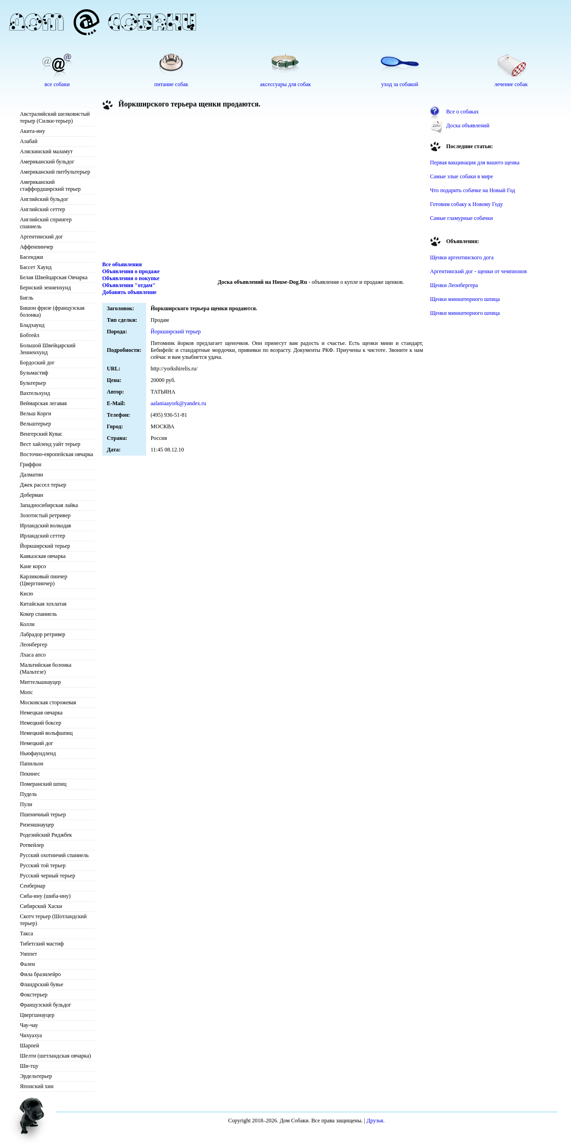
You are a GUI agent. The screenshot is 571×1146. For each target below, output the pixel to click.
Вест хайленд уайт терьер (50, 444)
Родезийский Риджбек (46, 835)
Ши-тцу (29, 1066)
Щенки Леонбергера (454, 285)
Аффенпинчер (36, 247)
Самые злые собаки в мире (461, 176)
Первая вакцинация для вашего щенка (475, 162)
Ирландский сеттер (42, 535)
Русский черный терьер (47, 875)
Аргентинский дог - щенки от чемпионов (478, 271)
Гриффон (31, 464)
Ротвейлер (32, 845)
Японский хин (37, 1086)
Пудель (28, 794)
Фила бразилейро (40, 974)
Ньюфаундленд (38, 753)
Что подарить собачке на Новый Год (472, 190)
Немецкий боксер (40, 723)
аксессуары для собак (285, 84)
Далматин (31, 474)
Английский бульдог (44, 199)
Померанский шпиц (43, 784)
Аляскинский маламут (46, 151)
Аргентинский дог (41, 236)
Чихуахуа (31, 1035)
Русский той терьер (43, 865)
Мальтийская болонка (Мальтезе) (45, 668)
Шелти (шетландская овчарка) (55, 1055)
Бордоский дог (37, 362)
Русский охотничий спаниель (54, 855)
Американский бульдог (47, 161)
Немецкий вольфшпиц (46, 733)
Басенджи (31, 257)
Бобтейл (29, 335)
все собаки (56, 84)
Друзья (375, 1120)
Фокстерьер (34, 994)
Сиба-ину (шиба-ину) (45, 896)
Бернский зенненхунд (45, 287)
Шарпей (29, 1045)
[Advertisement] (263, 187)
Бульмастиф (34, 372)
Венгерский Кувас (41, 434)
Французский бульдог (45, 1005)
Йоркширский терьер (45, 546)
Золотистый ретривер (45, 515)
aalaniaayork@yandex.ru (178, 403)
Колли (27, 624)
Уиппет (28, 954)
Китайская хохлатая (43, 604)
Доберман (31, 495)
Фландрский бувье (41, 984)
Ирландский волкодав (45, 525)
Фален (27, 964)
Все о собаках (462, 111)
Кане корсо (33, 566)
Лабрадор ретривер (42, 634)
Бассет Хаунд (36, 267)
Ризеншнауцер (37, 824)
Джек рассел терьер (43, 485)
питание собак (171, 84)
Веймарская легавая (43, 403)
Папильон (31, 763)
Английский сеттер (42, 209)
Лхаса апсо (33, 654)
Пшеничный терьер (43, 814)
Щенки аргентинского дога (462, 257)
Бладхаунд (32, 325)
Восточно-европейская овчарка (56, 454)
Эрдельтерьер (36, 1076)
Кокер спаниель (38, 614)
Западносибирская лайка (49, 505)
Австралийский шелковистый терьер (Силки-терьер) (55, 117)
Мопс (26, 692)
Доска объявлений (467, 125)
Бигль (26, 297)
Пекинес (30, 773)
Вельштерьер (35, 423)
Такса (26, 933)
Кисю (26, 593)
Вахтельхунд (35, 393)
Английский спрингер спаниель (46, 223)
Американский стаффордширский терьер (50, 185)
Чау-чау (29, 1025)
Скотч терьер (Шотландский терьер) (53, 920)
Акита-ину (32, 131)
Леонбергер (33, 644)
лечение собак (511, 84)
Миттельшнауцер (40, 682)
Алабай (28, 141)
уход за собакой (399, 84)
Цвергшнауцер (37, 1015)
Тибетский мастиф (42, 943)
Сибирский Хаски (41, 906)
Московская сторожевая (48, 702)
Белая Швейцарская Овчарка (53, 277)
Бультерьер (33, 383)
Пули (26, 804)
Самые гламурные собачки (461, 218)
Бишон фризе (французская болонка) (52, 311)
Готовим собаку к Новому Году (466, 204)
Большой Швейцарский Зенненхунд (47, 349)
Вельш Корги (35, 413)
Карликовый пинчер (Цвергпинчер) (43, 580)
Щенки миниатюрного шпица (465, 299)
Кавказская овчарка (43, 556)
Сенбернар (32, 886)
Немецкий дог (36, 743)
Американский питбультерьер (55, 172)
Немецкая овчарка (41, 712)
